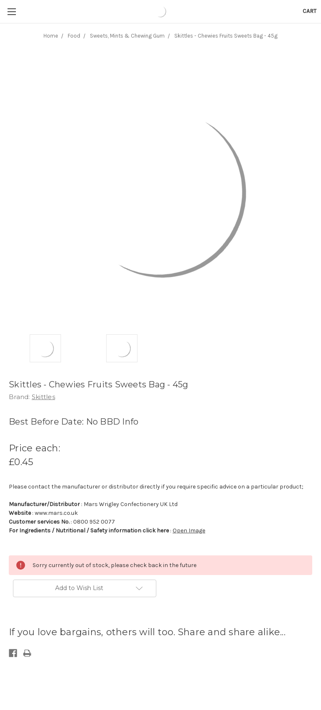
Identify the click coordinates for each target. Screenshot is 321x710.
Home (50, 36)
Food (74, 36)
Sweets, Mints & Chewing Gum (127, 36)
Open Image (189, 530)
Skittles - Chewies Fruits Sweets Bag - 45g (226, 36)
